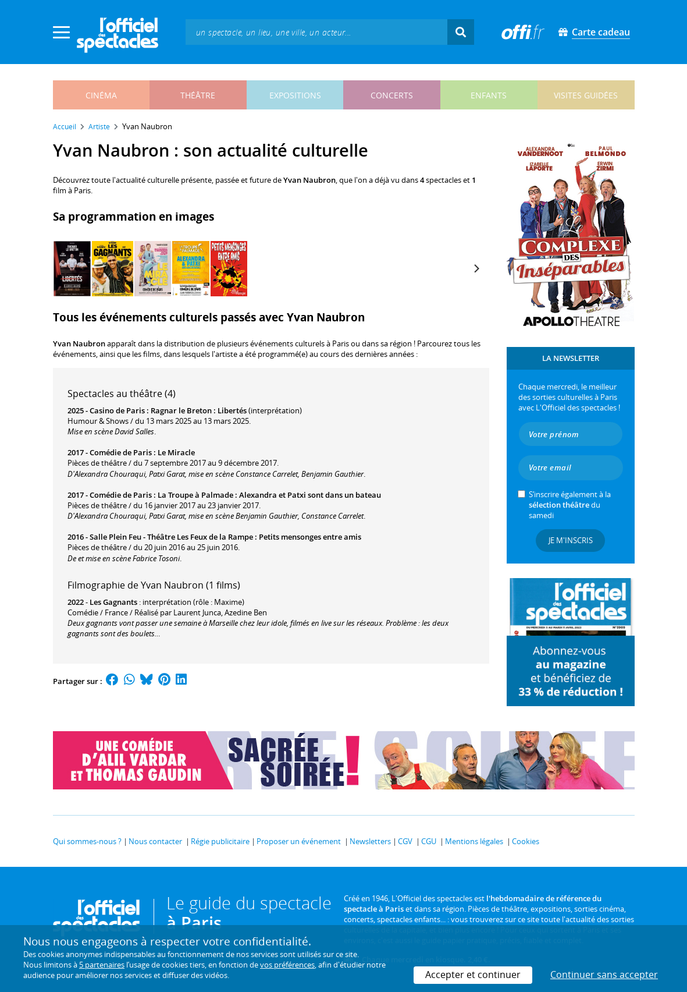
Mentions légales (474, 841)
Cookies (525, 841)
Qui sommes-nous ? (87, 841)
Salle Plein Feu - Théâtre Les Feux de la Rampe (171, 537)
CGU (428, 841)
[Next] (476, 268)
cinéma (101, 95)
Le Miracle (176, 452)
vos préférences (287, 964)
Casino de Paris (117, 410)
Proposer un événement (299, 841)
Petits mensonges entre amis (310, 537)
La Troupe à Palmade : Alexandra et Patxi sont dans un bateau (269, 495)
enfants (489, 95)
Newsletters (370, 841)
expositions (295, 95)
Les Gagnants (113, 602)
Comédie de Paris (121, 452)
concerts (392, 95)
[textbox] (316, 31)
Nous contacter (155, 841)
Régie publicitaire (220, 841)
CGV (405, 841)
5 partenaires (101, 964)
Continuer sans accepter (604, 974)
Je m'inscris (571, 540)
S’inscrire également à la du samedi (570, 504)
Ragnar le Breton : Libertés (199, 410)
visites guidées (586, 95)
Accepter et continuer (473, 974)
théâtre (197, 95)
